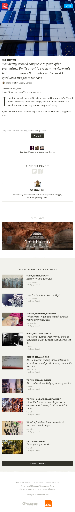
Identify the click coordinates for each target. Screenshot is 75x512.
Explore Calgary (37, 463)
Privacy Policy (38, 482)
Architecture (9, 60)
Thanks (37, 136)
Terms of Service (52, 482)
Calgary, (25, 82)
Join (68, 5)
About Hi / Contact (23, 482)
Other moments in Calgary (37, 269)
